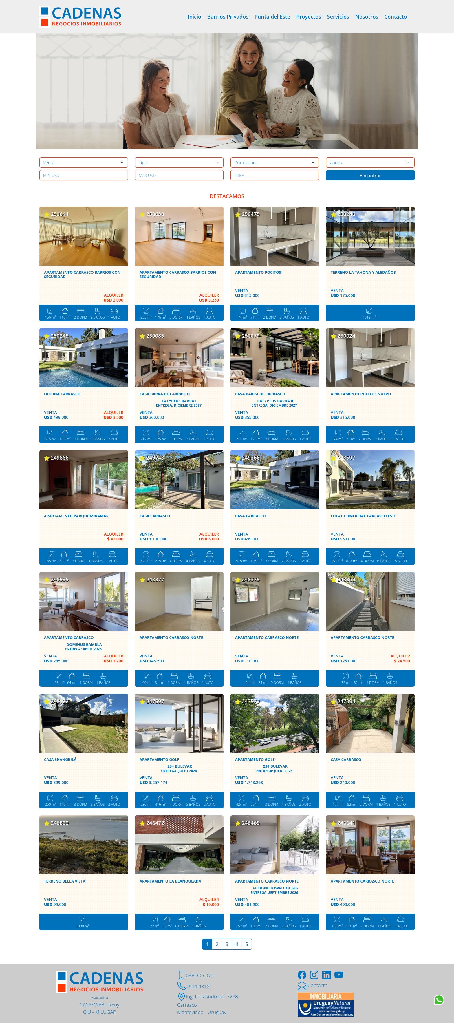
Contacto (395, 16)
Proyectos (308, 16)
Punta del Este (272, 16)
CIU (87, 1012)
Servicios (338, 16)
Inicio (194, 16)
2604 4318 (193, 986)
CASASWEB (92, 1004)
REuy (114, 1004)
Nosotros (366, 16)
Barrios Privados (227, 16)
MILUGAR (105, 1012)
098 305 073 (195, 975)
